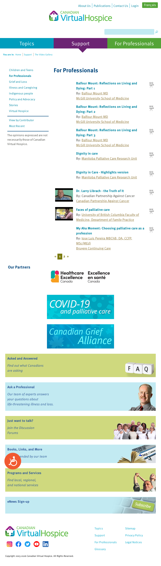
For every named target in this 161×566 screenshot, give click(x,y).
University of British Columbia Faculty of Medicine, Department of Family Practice (107, 217)
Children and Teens (21, 70)
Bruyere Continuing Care (93, 248)
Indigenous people (21, 93)
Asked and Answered (22, 358)
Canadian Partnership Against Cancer (102, 200)
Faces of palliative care (93, 209)
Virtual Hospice (19, 111)
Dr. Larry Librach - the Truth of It (100, 190)
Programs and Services (24, 472)
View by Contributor (21, 120)
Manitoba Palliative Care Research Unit (109, 158)
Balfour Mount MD (95, 93)
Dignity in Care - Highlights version (102, 172)
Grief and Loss (18, 81)
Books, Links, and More (24, 449)
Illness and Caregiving (23, 87)
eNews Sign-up (18, 501)
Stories (13, 105)
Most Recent (17, 126)
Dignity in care (87, 153)
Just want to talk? (20, 420)
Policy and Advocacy (22, 99)
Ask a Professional (21, 386)
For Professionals (20, 76)
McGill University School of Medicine (102, 98)
